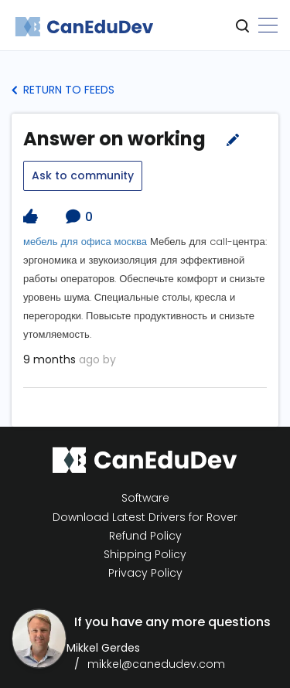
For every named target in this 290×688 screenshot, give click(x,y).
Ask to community (83, 175)
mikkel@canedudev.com (156, 664)
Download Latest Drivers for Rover (145, 517)
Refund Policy (145, 536)
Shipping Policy (145, 554)
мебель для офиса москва (85, 241)
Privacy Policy (145, 573)
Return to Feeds (63, 89)
